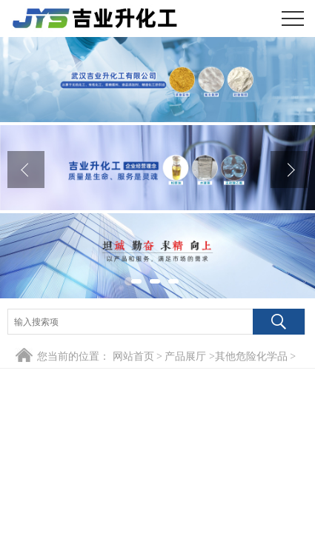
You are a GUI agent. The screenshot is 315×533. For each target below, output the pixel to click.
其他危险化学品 (251, 356)
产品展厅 (185, 356)
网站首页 (133, 356)
